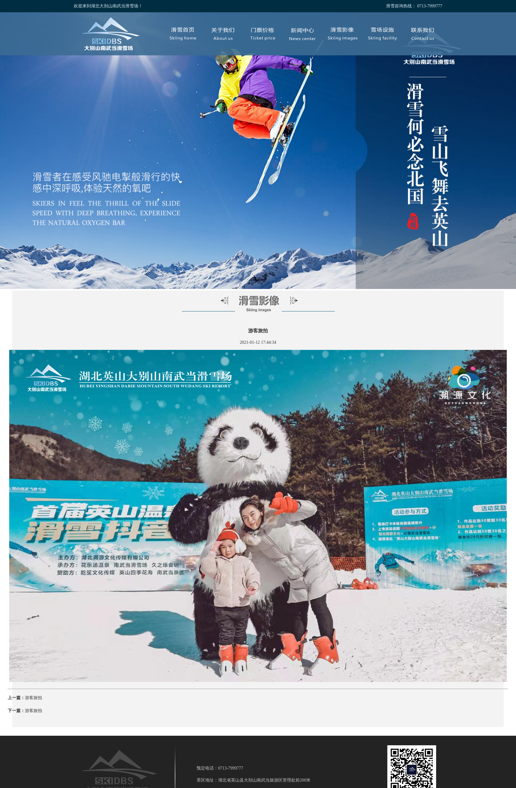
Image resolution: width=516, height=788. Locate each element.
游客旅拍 (33, 697)
